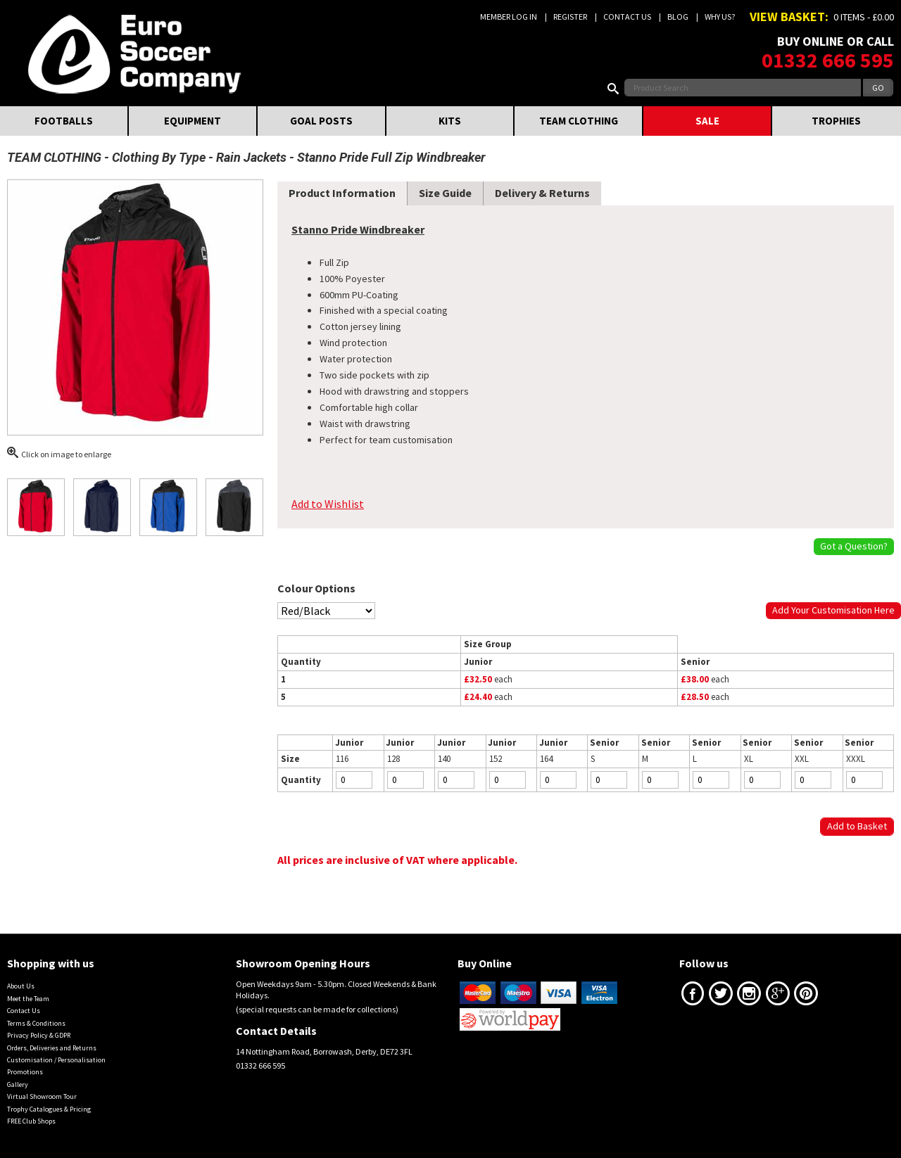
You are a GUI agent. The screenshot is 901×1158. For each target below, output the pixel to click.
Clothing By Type (159, 157)
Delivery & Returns (542, 193)
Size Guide (445, 193)
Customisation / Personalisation (56, 1059)
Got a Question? (854, 546)
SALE (707, 120)
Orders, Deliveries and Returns (51, 1047)
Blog (677, 16)
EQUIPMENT (192, 120)
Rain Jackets (251, 157)
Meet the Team (28, 998)
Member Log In (508, 16)
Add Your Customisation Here (833, 610)
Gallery (17, 1084)
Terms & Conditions (36, 1023)
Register (570, 16)
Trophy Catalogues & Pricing (49, 1109)
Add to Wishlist (327, 504)
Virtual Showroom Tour (42, 1096)
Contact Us (627, 16)
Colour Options (316, 588)
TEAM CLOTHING (578, 120)
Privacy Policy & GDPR (38, 1035)
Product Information (342, 193)
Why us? (720, 16)
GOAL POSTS (321, 120)
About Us (20, 986)
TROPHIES (836, 120)
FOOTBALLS (63, 120)
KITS (450, 120)
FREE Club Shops (31, 1121)
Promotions (25, 1071)
